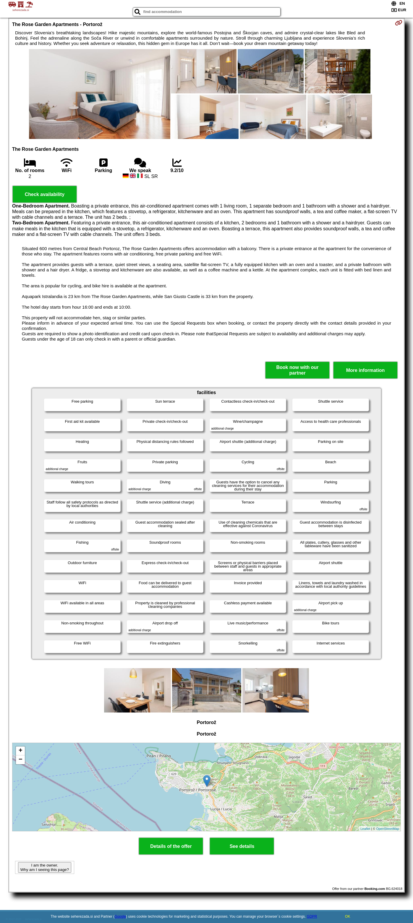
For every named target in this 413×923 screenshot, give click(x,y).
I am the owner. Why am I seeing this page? (44, 867)
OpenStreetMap (387, 828)
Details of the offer (171, 846)
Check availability (44, 194)
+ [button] (20, 751)
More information (365, 370)
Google (120, 916)
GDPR (312, 916)
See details (242, 846)
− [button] (20, 759)
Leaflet (365, 828)
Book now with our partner (297, 370)
